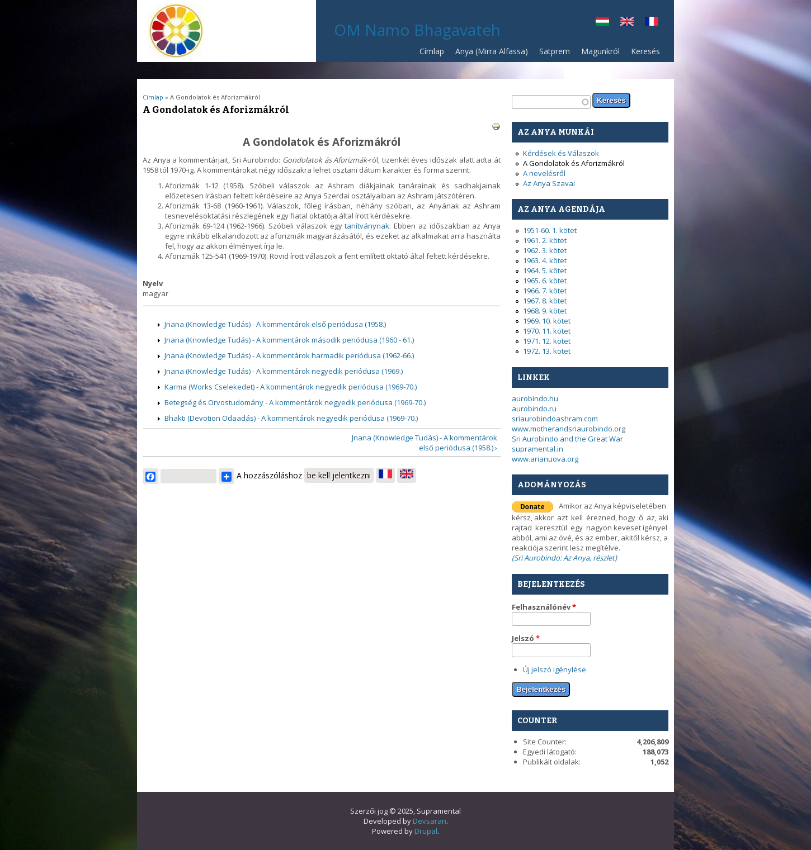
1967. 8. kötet (545, 301)
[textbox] (551, 102)
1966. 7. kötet (545, 291)
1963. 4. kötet (545, 260)
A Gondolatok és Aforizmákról (574, 163)
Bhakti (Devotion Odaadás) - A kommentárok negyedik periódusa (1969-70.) (291, 418)
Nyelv (153, 283)
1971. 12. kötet (546, 341)
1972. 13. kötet (546, 351)
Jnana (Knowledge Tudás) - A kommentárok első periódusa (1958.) (275, 324)
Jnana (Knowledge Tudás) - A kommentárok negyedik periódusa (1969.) (283, 371)
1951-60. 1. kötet (550, 230)
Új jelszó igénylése (554, 669)
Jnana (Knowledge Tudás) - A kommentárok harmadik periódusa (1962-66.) (289, 355)
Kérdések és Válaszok (561, 153)
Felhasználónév (544, 607)
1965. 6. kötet (545, 281)
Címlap (431, 51)
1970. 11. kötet (546, 331)
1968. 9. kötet (545, 311)
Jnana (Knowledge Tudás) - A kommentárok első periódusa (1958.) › (424, 443)
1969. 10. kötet (546, 321)
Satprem (552, 54)
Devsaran (429, 821)
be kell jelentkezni (339, 475)
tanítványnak (367, 226)
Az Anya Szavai (549, 183)
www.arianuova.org (545, 459)
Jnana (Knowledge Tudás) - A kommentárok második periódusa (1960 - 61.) (289, 340)
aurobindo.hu (535, 398)
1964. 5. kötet (545, 270)
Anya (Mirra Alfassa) (491, 51)
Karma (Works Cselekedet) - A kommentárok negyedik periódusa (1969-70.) (290, 387)
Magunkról (600, 51)
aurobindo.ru (534, 408)
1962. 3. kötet (545, 250)
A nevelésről (544, 173)
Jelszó (526, 638)
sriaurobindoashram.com (555, 419)
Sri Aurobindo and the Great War (567, 439)
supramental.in (537, 449)
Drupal (425, 831)
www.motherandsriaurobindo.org (568, 429)
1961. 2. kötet (545, 240)
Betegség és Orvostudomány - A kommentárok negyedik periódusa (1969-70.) (295, 402)
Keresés (645, 51)
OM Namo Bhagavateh (417, 29)
